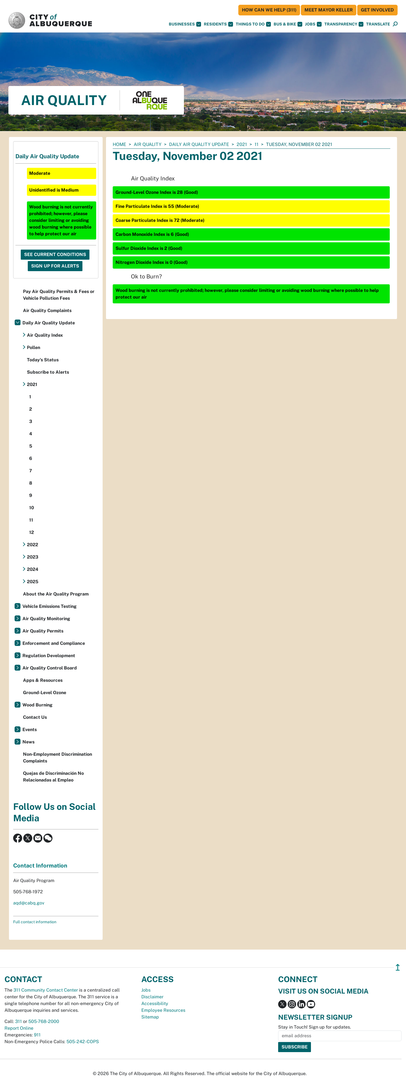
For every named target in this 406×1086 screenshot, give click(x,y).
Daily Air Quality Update (199, 144)
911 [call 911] (37, 1035)
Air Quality (148, 144)
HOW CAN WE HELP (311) (269, 10)
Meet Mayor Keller (328, 10)
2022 (32, 544)
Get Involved (377, 10)
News (28, 742)
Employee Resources (163, 1010)
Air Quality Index (45, 335)
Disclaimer (152, 996)
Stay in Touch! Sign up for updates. (314, 1027)
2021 (242, 144)
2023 (32, 557)
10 (31, 507)
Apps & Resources (43, 680)
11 (257, 144)
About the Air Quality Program (56, 594)
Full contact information (34, 922)
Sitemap (150, 1017)
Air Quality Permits (42, 631)
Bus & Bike (288, 24)
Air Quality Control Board (49, 668)
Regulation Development (48, 655)
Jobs (313, 24)
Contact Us (35, 717)
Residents (218, 24)
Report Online (18, 1028)
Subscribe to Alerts (48, 372)
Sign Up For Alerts (55, 266)
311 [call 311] (18, 1021)
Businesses (185, 24)
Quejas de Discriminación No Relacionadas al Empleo (53, 777)
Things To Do (253, 24)
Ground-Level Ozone (44, 692)
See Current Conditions (55, 254)
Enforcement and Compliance (53, 643)
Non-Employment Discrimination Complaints (57, 758)
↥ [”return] (398, 967)
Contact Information (40, 865)
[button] (378, 24)
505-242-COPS (82, 1041)
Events (29, 729)
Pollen (33, 347)
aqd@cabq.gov (28, 903)
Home (119, 144)
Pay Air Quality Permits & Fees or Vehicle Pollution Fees (58, 295)
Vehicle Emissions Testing (49, 606)
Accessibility (154, 1003)
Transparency (343, 24)
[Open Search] (395, 24)
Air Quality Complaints (47, 310)
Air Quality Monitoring (46, 618)
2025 (32, 581)
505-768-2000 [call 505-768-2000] (43, 1021)
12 (31, 532)
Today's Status (43, 359)
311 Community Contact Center (45, 990)
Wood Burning (37, 705)
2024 (32, 569)
